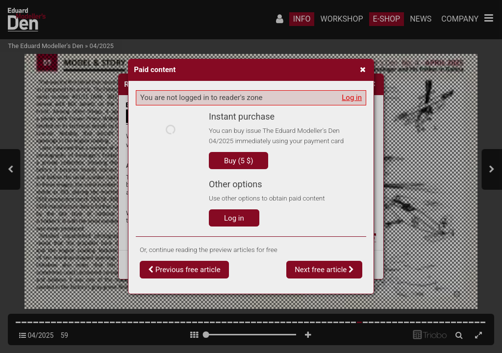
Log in (352, 97)
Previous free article (184, 269)
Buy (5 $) (238, 160)
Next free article (324, 269)
